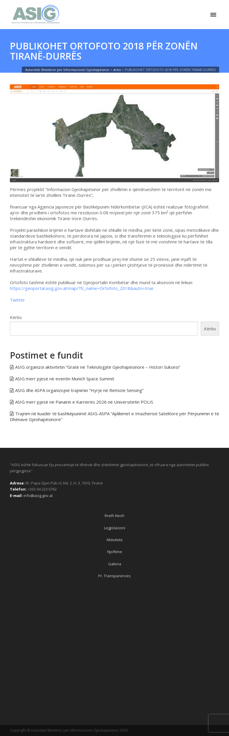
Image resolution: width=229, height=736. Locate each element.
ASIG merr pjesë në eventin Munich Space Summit (64, 379)
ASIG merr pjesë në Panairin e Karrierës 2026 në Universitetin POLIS (84, 402)
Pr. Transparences (114, 575)
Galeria (114, 563)
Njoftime (114, 551)
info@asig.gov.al (38, 495)
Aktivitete (114, 539)
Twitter (17, 300)
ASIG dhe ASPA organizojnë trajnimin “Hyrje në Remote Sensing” (79, 390)
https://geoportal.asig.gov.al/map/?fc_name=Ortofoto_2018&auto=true (81, 288)
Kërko (16, 317)
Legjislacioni (114, 527)
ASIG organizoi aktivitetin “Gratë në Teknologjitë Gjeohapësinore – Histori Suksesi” (97, 367)
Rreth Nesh (114, 515)
